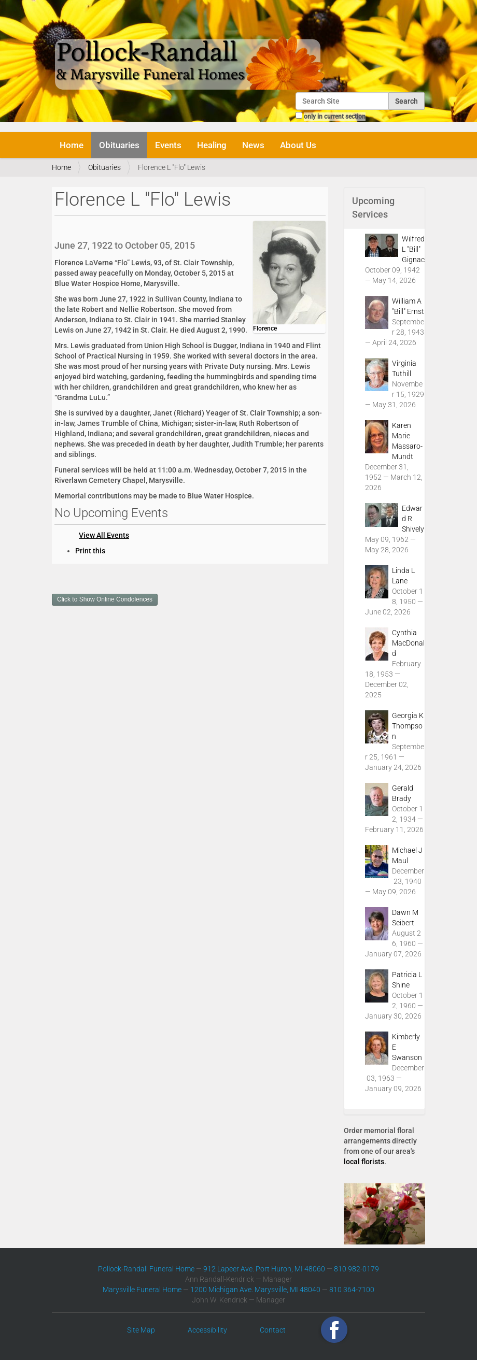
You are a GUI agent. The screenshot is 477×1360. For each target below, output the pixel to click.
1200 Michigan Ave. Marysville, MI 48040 (255, 1289)
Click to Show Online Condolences (104, 599)
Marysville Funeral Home (142, 1289)
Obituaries (119, 145)
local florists (364, 1161)
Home (71, 145)
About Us (298, 145)
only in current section (335, 116)
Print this (90, 551)
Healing (212, 145)
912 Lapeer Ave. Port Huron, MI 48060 (264, 1269)
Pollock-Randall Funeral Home (146, 1269)
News (253, 145)
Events (168, 145)
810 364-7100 (351, 1289)
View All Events (104, 535)
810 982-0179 (356, 1269)
